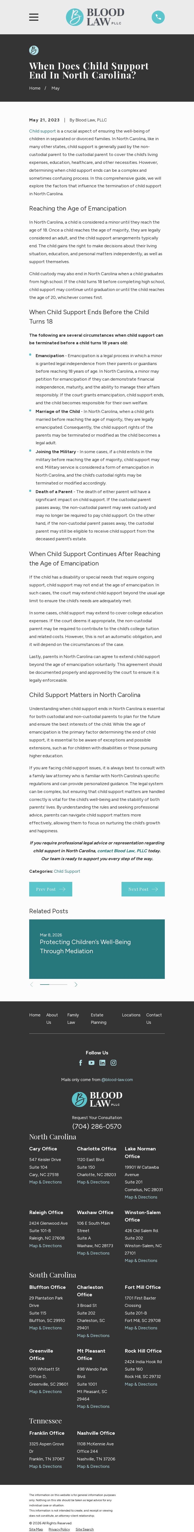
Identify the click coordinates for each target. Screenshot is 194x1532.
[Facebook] (81, 1063)
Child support (42, 131)
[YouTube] (92, 1063)
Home (35, 1014)
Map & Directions (45, 1182)
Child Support (67, 871)
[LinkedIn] (102, 1063)
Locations (131, 1014)
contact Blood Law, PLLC (122, 850)
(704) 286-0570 (96, 1126)
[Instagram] (114, 1063)
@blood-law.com (117, 1079)
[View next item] (76, 984)
